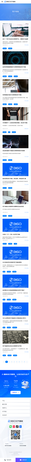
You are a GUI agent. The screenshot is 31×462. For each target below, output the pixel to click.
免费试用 (23, 460)
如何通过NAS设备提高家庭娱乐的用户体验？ (14, 290)
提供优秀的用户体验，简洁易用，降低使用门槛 (14, 178)
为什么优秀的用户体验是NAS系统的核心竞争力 (14, 318)
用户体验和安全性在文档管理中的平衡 (12, 346)
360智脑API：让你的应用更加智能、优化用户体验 (15, 122)
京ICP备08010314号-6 (15, 454)
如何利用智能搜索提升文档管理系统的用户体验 (14, 67)
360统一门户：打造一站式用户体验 (11, 234)
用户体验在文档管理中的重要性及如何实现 (13, 206)
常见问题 (26, 44)
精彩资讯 (26, 128)
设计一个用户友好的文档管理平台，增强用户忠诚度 (15, 39)
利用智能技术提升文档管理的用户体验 (12, 94)
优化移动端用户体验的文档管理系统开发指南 (14, 150)
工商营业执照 (15, 453)
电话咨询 (7, 460)
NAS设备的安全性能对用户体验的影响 (12, 262)
